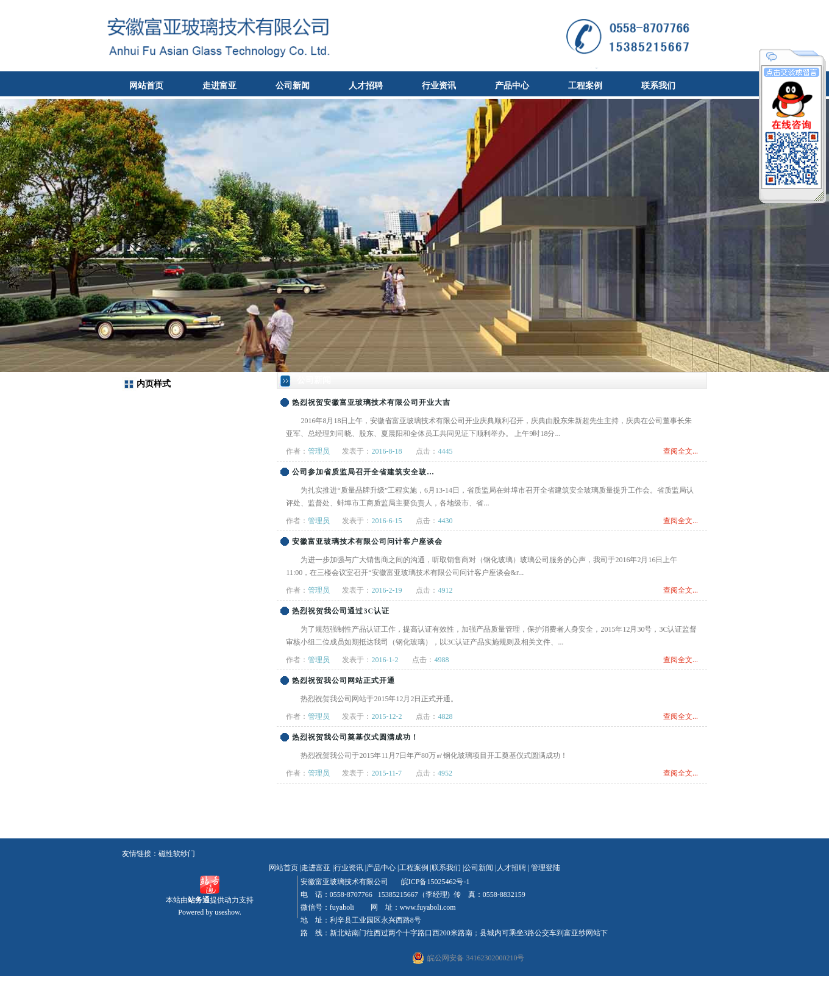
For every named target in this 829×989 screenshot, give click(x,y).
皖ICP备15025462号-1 (434, 881)
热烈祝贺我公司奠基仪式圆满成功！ (355, 737)
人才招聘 (366, 85)
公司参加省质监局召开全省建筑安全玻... (363, 472)
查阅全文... (680, 451)
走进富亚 (219, 85)
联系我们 (658, 85)
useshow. (228, 912)
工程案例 (585, 85)
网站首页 (146, 85)
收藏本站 (808, 9)
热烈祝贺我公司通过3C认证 (341, 611)
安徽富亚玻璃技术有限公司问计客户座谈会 (367, 541)
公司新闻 (293, 85)
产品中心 (512, 85)
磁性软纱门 (176, 853)
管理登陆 (545, 867)
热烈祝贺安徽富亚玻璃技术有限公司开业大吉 (371, 402)
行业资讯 (439, 85)
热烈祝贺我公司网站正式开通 (343, 680)
